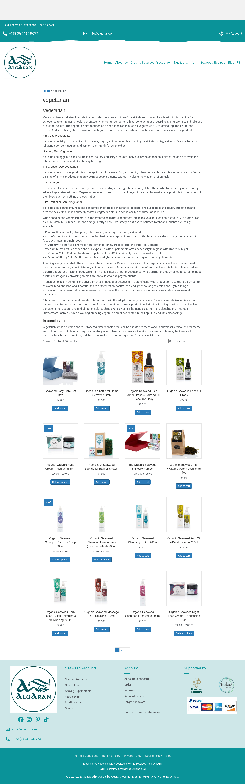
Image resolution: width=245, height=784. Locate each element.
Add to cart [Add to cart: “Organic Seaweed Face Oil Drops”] (184, 408)
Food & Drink (72, 696)
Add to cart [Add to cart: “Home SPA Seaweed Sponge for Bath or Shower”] (102, 482)
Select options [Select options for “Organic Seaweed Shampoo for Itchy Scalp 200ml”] (60, 559)
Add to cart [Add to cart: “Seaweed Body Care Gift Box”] (60, 408)
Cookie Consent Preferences (142, 712)
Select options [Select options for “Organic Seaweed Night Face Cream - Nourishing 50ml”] (184, 633)
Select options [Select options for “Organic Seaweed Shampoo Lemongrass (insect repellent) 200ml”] (102, 559)
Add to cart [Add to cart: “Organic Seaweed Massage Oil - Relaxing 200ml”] (102, 629)
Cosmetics (72, 685)
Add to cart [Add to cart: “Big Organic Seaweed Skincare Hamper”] (143, 482)
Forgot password (134, 702)
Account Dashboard (136, 678)
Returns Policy (111, 755)
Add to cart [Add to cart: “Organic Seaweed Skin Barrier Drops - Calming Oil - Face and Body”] (143, 412)
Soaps (69, 708)
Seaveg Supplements (78, 691)
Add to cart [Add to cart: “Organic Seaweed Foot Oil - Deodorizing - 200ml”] (184, 555)
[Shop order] (185, 341)
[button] (168, 62)
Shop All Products (76, 679)
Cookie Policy (153, 755)
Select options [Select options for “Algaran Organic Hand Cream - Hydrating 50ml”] (60, 482)
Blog (168, 755)
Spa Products (73, 702)
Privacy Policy (132, 755)
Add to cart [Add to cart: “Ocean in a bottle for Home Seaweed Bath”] (102, 408)
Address (129, 690)
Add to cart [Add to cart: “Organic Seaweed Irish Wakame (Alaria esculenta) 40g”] (184, 485)
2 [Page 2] (122, 649)
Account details (134, 696)
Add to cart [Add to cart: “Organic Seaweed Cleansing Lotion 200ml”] (143, 555)
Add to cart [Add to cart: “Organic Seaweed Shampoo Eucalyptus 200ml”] (143, 629)
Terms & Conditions (86, 755)
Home (46, 90)
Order (127, 684)
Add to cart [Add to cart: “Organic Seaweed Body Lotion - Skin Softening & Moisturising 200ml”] (60, 633)
